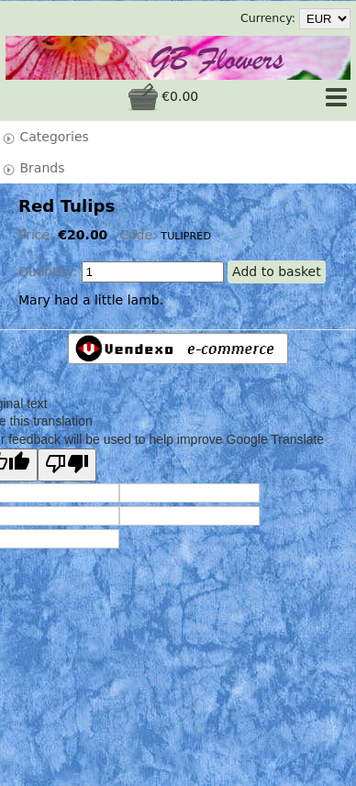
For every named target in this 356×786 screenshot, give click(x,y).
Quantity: (47, 271)
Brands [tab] (33, 168)
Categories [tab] (45, 137)
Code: (140, 234)
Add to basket (276, 271)
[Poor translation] (67, 465)
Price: (38, 234)
